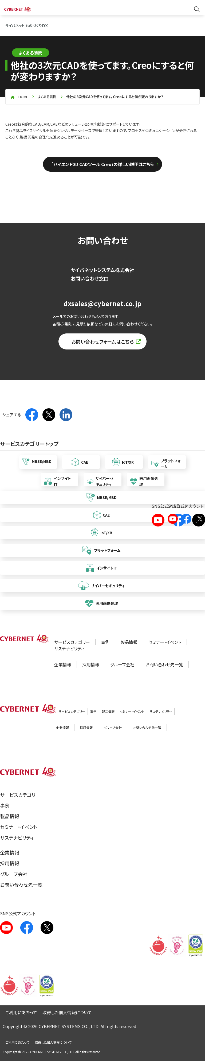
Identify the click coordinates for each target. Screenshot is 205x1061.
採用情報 (90, 664)
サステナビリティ (69, 648)
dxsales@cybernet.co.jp (102, 303)
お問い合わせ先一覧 (164, 664)
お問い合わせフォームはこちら (102, 341)
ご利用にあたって (21, 1012)
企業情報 (62, 664)
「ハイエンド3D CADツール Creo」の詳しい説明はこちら (102, 164)
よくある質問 (47, 96)
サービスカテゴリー (72, 642)
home (23, 96)
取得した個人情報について (67, 1012)
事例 (105, 642)
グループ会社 (122, 664)
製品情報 (128, 642)
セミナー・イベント (164, 642)
